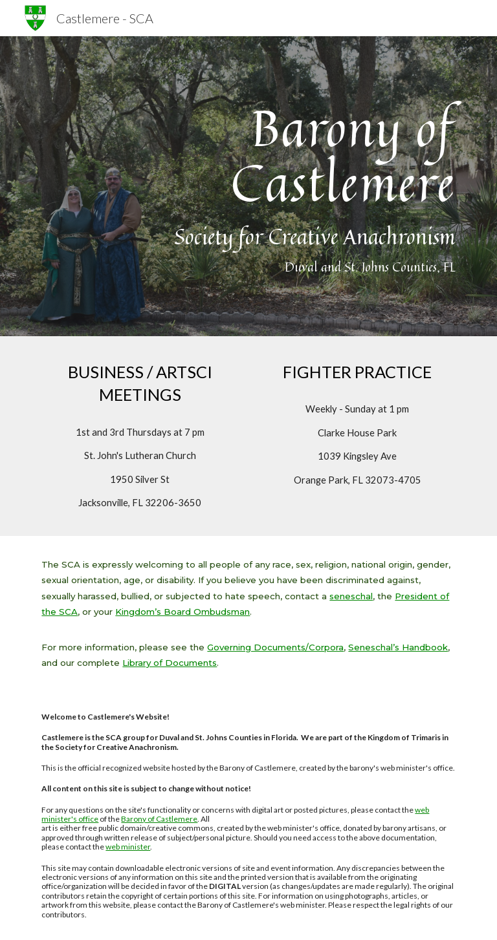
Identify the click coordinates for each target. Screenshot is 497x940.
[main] (248, 186)
